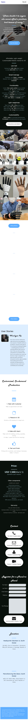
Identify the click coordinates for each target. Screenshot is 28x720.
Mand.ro (3, 2)
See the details (14, 43)
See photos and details (14, 124)
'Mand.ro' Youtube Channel (14, 562)
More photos (14, 226)
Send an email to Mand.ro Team (14, 619)
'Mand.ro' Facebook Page (14, 553)
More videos (14, 319)
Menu (24, 2)
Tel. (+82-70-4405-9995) (14, 534)
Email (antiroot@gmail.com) (14, 544)
